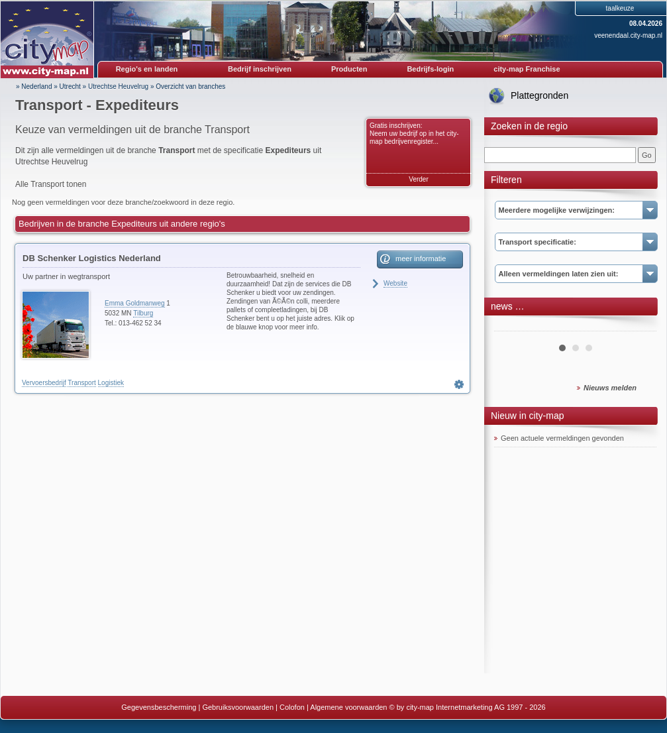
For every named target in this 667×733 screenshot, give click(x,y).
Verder (418, 179)
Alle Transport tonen (50, 184)
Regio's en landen (147, 69)
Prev (511, 326)
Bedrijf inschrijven (259, 69)
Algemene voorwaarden (348, 707)
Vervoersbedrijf (44, 382)
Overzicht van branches (190, 86)
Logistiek (111, 382)
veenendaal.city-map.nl (628, 35)
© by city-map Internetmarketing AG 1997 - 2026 (467, 707)
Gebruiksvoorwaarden (238, 707)
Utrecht (70, 86)
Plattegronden (539, 95)
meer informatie (420, 258)
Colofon (292, 707)
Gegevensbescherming (158, 707)
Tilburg (143, 313)
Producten (349, 69)
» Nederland (34, 86)
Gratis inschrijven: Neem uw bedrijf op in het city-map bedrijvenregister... (414, 133)
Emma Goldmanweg (135, 303)
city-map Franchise (526, 69)
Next (639, 326)
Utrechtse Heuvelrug (118, 86)
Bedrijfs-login (430, 69)
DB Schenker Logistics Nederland (92, 258)
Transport (81, 382)
